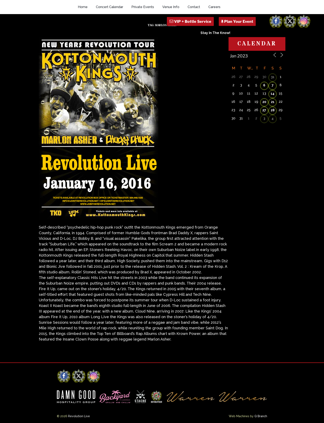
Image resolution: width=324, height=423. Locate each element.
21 (272, 102)
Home (83, 7)
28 (273, 110)
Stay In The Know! (215, 33)
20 (264, 102)
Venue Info (170, 7)
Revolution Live (79, 416)
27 (264, 110)
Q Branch (260, 416)
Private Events (142, 7)
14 (272, 94)
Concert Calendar (109, 7)
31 (272, 77)
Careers (214, 7)
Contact (194, 7)
